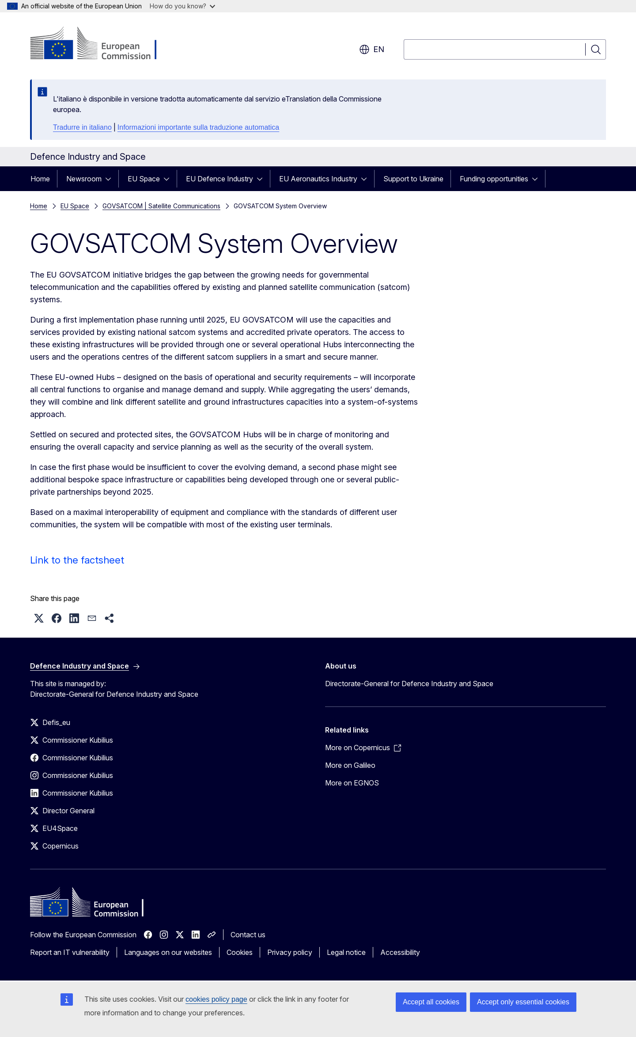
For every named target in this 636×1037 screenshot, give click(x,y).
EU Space (144, 178)
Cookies (240, 952)
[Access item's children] (110, 178)
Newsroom (84, 178)
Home (40, 178)
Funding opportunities (494, 178)
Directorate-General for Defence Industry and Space (409, 683)
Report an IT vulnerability (70, 952)
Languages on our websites (168, 952)
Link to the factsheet (77, 560)
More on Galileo (350, 765)
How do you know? (182, 6)
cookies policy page (216, 999)
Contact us (248, 934)
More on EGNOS (352, 782)
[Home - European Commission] (101, 44)
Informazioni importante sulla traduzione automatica (198, 127)
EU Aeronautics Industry (318, 178)
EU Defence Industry (219, 178)
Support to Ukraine (413, 178)
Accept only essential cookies (523, 1002)
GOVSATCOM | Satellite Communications (161, 206)
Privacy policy (289, 952)
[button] (39, 618)
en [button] (371, 49)
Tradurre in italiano (82, 127)
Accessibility (400, 952)
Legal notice (346, 952)
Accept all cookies (431, 1002)
